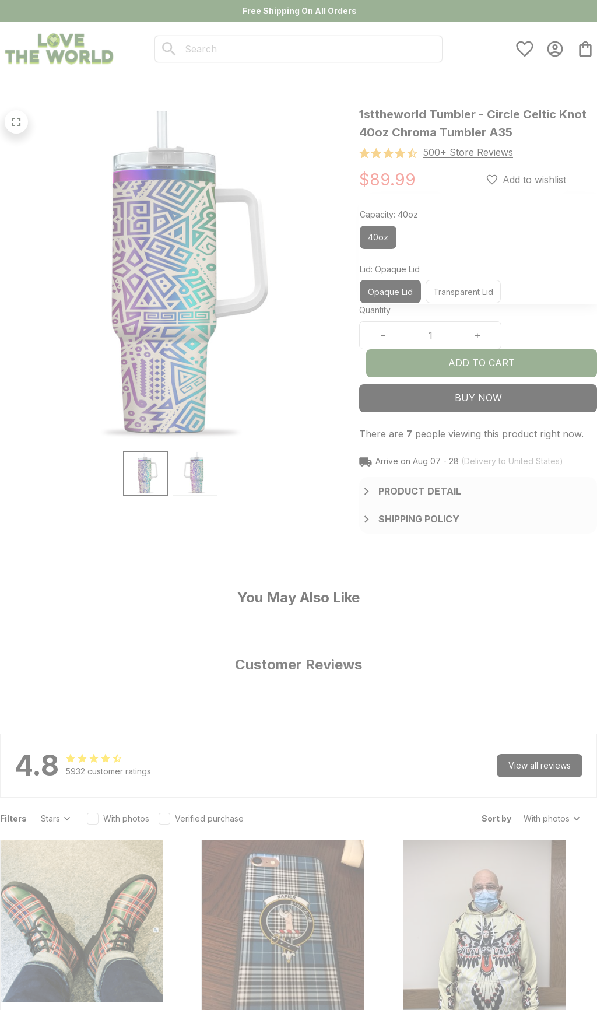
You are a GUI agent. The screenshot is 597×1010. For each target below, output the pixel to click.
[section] (468, 152)
